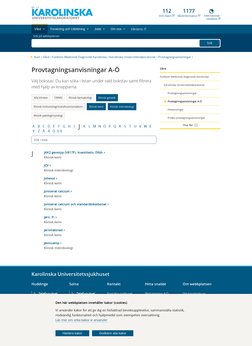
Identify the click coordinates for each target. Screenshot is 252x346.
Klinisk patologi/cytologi (48, 115)
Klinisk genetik (107, 97)
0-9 (59, 131)
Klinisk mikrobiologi (122, 106)
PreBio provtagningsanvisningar (186, 117)
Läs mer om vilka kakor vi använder (81, 320)
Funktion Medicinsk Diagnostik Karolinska (79, 57)
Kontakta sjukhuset (119, 293)
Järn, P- (49, 217)
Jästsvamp (51, 243)
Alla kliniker (41, 97)
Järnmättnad (53, 230)
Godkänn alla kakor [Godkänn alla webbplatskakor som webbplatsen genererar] (112, 333)
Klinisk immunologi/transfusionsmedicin (58, 106)
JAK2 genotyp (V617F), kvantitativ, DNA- (73, 152)
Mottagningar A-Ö (156, 293)
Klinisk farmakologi (80, 97)
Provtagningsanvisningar (174, 57)
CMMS (58, 97)
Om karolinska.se (194, 293)
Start (37, 57)
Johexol (49, 178)
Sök (209, 42)
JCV (46, 165)
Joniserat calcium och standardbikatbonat (75, 204)
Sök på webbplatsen (48, 43)
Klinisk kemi (96, 106)
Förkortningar (176, 109)
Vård (46, 57)
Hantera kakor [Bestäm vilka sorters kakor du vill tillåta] (72, 333)
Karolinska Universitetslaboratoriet (132, 57)
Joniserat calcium (57, 191)
